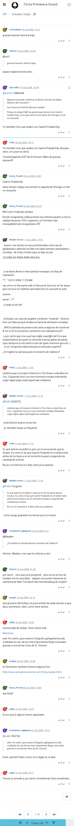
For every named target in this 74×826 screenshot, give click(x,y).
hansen (13, 51)
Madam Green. (16, 240)
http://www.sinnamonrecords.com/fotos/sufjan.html (32, 672)
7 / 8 (37, 814)
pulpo (12, 622)
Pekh (11, 142)
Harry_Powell (15, 176)
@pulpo (7, 736)
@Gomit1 (8, 93)
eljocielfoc (14, 87)
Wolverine (8, 633)
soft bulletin (15, 29)
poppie (12, 597)
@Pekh (7, 401)
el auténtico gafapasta (20, 531)
